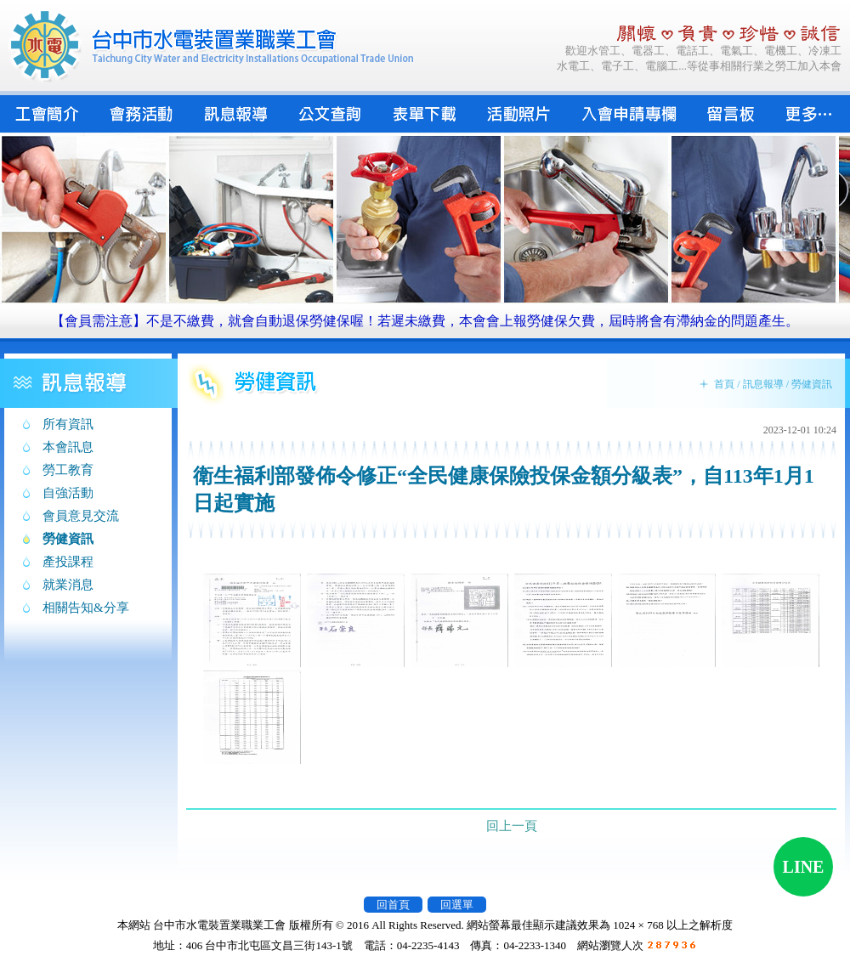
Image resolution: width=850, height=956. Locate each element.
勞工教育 (68, 470)
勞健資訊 (68, 539)
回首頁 (393, 904)
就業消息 (68, 584)
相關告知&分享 (85, 607)
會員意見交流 (80, 516)
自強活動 (68, 493)
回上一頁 (511, 826)
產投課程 (68, 562)
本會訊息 (68, 447)
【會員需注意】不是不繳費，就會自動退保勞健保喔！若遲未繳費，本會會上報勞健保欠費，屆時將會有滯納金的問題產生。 (425, 321)
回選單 (456, 904)
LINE (803, 866)
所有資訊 (68, 424)
